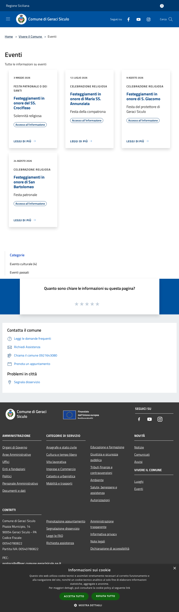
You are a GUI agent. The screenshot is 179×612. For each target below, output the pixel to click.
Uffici (5, 461)
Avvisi (138, 461)
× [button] (174, 568)
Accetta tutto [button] (74, 596)
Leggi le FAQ (54, 535)
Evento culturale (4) (23, 264)
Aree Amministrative (16, 454)
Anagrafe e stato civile (61, 447)
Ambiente (97, 480)
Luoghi (139, 481)
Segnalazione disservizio (62, 528)
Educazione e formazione (107, 447)
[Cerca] (170, 19)
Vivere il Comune (31, 36)
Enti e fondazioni (13, 469)
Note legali (97, 541)
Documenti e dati (14, 490)
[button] (89, 605)
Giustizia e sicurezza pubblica (104, 457)
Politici (7, 476)
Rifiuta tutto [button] (105, 596)
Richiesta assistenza (60, 542)
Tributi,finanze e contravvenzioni (101, 470)
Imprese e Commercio (61, 469)
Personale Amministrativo (20, 483)
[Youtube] (137, 19)
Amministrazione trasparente (102, 524)
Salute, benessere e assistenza (103, 490)
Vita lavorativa (56, 461)
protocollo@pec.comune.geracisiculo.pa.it (31, 563)
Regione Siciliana (17, 5)
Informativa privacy (103, 534)
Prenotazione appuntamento (65, 521)
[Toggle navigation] (8, 18)
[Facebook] (127, 19)
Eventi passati (19, 272)
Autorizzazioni (100, 500)
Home (9, 36)
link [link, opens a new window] (128, 588)
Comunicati (142, 454)
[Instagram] (147, 19)
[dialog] (89, 588)
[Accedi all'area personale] (161, 5)
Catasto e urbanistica (60, 476)
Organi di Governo (14, 447)
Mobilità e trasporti (59, 483)
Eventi (138, 488)
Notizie (139, 447)
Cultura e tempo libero (61, 454)
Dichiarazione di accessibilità (109, 548)
